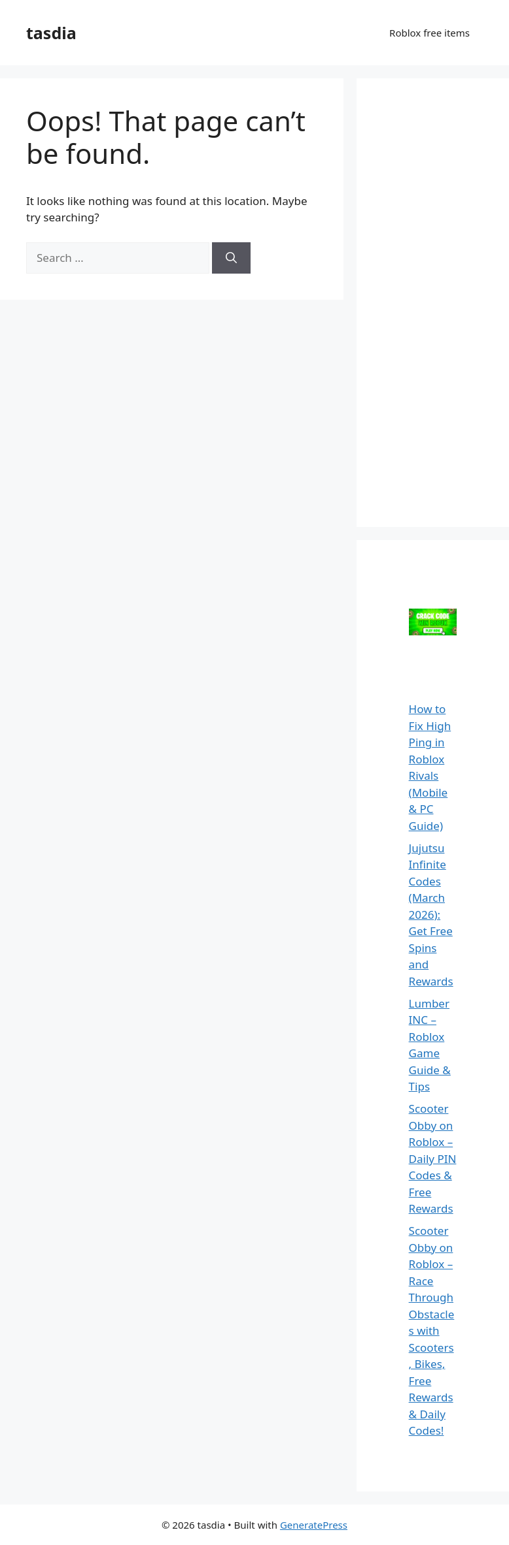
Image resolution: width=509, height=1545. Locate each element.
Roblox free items (429, 32)
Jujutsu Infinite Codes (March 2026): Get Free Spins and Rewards (431, 914)
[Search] (231, 258)
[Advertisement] (446, 300)
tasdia (51, 33)
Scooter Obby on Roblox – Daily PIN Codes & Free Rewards (433, 1158)
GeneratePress (313, 1524)
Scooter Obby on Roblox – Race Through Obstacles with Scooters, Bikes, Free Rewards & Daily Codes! (432, 1330)
